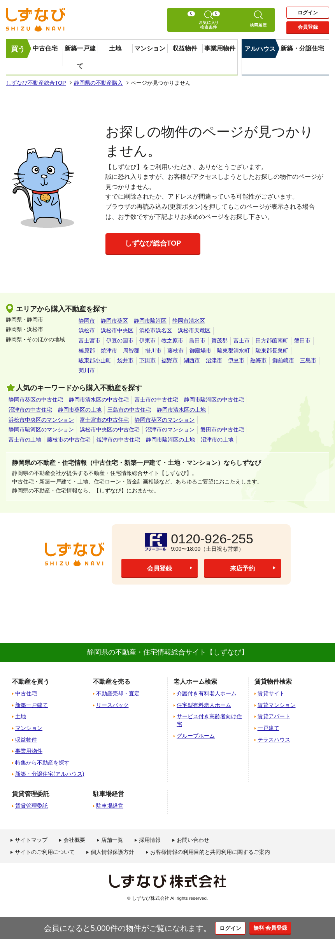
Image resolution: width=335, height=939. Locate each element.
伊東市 (147, 340)
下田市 (147, 360)
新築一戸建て (80, 57)
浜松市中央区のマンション (41, 420)
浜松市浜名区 (155, 330)
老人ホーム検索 (195, 681)
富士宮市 (89, 340)
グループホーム (196, 736)
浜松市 (87, 330)
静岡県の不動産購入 (98, 83)
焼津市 (109, 350)
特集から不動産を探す (42, 762)
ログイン (308, 12)
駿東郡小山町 (95, 360)
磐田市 (302, 340)
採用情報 (150, 840)
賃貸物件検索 (273, 681)
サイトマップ (31, 840)
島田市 (197, 340)
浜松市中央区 (117, 330)
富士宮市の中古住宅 (104, 420)
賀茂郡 (219, 340)
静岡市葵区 (114, 321)
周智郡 (131, 350)
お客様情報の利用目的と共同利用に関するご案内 (210, 852)
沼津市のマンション (170, 429)
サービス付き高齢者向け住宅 (209, 720)
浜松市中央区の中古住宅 (110, 429)
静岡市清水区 (188, 321)
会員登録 (308, 28)
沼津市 (214, 360)
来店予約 (242, 568)
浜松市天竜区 (194, 330)
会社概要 (74, 840)
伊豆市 (236, 360)
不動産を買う (30, 681)
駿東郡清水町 (233, 350)
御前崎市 (283, 360)
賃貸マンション (277, 705)
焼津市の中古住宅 (118, 439)
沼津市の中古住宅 (30, 410)
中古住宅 (45, 48)
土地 (115, 48)
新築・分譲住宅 (302, 48)
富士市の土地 (25, 439)
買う (18, 49)
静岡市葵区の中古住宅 (36, 399)
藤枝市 (175, 350)
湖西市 (192, 360)
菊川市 (87, 370)
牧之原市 (172, 340)
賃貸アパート (274, 716)
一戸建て (268, 728)
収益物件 (184, 48)
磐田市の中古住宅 (222, 429)
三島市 (308, 360)
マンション (149, 48)
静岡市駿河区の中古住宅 (214, 399)
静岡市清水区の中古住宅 (99, 399)
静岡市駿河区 (150, 321)
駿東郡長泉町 (272, 350)
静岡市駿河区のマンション (41, 429)
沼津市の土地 (217, 439)
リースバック (112, 705)
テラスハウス (274, 740)
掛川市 (153, 350)
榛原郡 (87, 350)
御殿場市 (200, 350)
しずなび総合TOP (153, 243)
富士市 (241, 340)
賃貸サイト (271, 693)
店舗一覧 (112, 840)
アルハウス (259, 48)
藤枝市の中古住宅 (69, 439)
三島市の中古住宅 (129, 410)
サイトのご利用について (45, 852)
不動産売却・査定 (118, 693)
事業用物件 (219, 48)
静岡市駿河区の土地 (170, 439)
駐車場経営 (109, 806)
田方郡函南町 (272, 340)
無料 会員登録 (275, 928)
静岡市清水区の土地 (181, 410)
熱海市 (258, 360)
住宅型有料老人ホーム (204, 705)
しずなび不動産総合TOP (36, 83)
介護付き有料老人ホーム (207, 693)
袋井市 (125, 360)
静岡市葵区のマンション (165, 420)
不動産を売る (111, 681)
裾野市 (169, 360)
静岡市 (87, 321)
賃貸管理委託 (31, 806)
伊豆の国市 (119, 340)
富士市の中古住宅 (156, 399)
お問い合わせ (193, 840)
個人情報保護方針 (112, 852)
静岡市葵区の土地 (80, 410)
